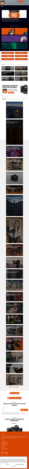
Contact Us (3, 441)
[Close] (26, 458)
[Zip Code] (10, 410)
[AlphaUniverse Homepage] (2, 6)
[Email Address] (10, 408)
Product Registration (4, 448)
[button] (27, 6)
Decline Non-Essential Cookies (20, 464)
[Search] (14, 6)
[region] (13, 462)
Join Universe (4, 445)
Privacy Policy (6, 462)
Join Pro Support (4, 444)
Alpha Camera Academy (5, 442)
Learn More (20, 1)
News (2, 447)
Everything (4, 98)
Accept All (7, 464)
